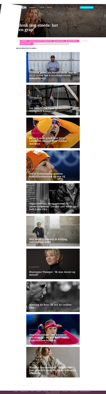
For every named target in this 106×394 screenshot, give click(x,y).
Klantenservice (65, 391)
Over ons (49, 7)
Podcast (41, 7)
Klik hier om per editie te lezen (24, 48)
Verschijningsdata (74, 391)
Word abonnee (86, 7)
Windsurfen (72, 41)
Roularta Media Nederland (85, 391)
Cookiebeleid (38, 391)
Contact (32, 391)
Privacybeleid (45, 391)
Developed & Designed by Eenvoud (52, 392)
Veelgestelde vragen (24, 391)
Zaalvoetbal (25, 44)
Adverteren (16, 391)
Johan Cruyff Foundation (41, 41)
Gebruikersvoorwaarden (55, 391)
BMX (66, 44)
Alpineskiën (39, 44)
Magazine (32, 7)
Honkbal (23, 41)
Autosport (58, 44)
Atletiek (49, 44)
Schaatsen (59, 41)
